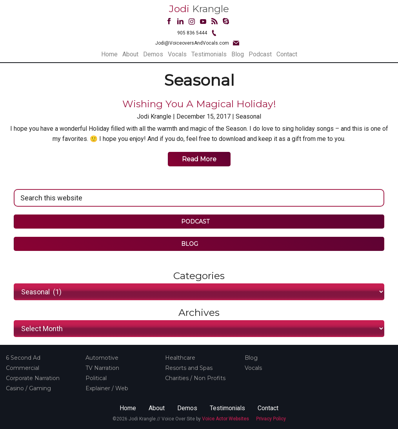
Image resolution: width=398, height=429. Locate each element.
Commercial (22, 367)
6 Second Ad (23, 357)
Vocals (253, 367)
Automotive (101, 357)
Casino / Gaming (28, 388)
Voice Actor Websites (225, 419)
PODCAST (195, 221)
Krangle (199, 8)
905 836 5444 (192, 33)
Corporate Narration (33, 378)
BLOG (195, 243)
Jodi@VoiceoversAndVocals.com (192, 43)
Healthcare (180, 357)
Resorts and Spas (189, 367)
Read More (199, 159)
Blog (251, 357)
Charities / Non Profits (195, 378)
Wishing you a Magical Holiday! (199, 104)
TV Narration (102, 367)
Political (96, 378)
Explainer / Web (106, 388)
